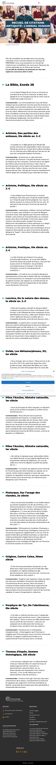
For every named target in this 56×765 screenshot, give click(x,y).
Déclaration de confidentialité (33, 393)
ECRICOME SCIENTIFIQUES (36, 739)
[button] (54, 371)
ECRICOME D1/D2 (34, 737)
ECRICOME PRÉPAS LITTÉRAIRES (38, 733)
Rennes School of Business (10, 736)
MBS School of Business (9, 733)
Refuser (28, 386)
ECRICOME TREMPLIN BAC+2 (37, 735)
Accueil (7, 44)
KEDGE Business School (9, 731)
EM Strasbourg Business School (11, 729)
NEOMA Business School (9, 735)
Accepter (28, 382)
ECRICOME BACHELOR (35, 730)
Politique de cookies (21, 393)
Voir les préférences (28, 390)
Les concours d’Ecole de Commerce (38, 728)
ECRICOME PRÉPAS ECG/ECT (37, 732)
